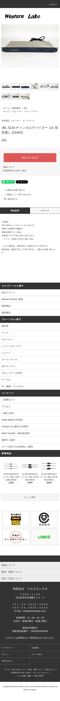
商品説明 (15, 211)
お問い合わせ (7, 661)
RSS (36, 676)
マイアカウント (8, 648)
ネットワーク (32, 111)
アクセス (6, 406)
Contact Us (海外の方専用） (16, 426)
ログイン (5, 654)
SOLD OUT (29, 157)
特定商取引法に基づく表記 (14, 170)
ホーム (6, 108)
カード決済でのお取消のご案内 (17, 446)
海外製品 (16, 108)
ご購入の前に (8, 413)
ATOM (41, 676)
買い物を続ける (8, 199)
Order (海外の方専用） (13, 420)
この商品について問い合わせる (15, 194)
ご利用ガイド (8, 399)
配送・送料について (36, 669)
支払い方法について (19, 669)
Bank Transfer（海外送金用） (16, 433)
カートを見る (37, 654)
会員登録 (35, 648)
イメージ (45, 211)
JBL (25, 108)
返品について (9, 167)
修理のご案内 (8, 440)
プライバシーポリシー (41, 673)
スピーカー (17, 111)
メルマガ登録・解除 (24, 676)
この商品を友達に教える (12, 190)
